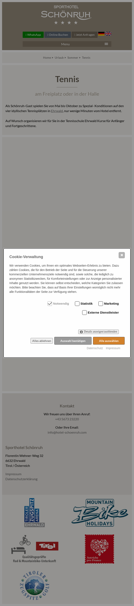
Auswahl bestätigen (73, 341)
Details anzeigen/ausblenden (100, 331)
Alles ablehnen (41, 341)
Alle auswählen (109, 341)
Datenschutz (95, 348)
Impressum (113, 348)
